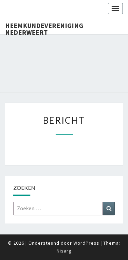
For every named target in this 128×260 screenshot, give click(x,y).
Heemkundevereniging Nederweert (44, 27)
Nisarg (64, 251)
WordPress (86, 243)
